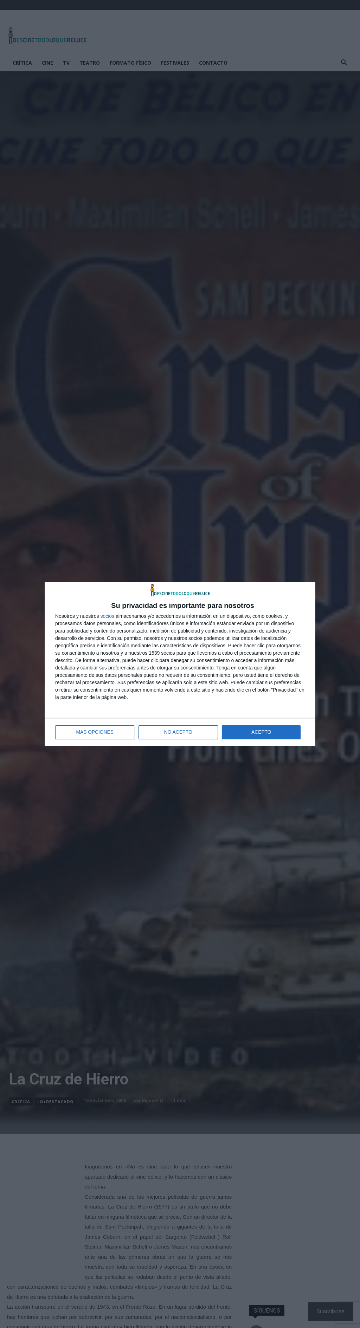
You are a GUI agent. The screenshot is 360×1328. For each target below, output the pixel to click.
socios (107, 616)
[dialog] (180, 664)
